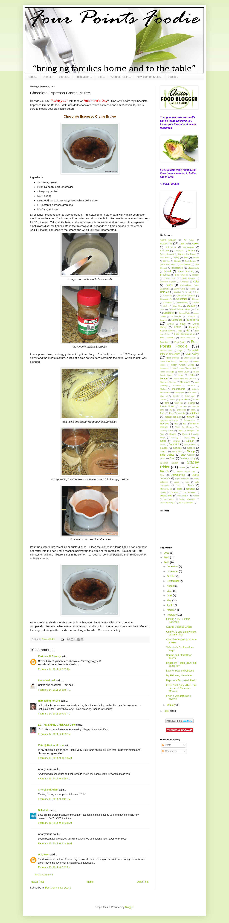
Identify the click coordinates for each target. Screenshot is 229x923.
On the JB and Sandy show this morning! (181, 633)
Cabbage (185, 282)
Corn (162, 309)
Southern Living (187, 458)
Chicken (164, 292)
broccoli (195, 275)
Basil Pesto (165, 257)
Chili (197, 292)
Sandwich (174, 444)
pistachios (181, 410)
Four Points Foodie (179, 344)
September (173, 581)
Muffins (163, 389)
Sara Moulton (190, 444)
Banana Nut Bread (186, 254)
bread (167, 271)
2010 (167, 711)
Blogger (129, 907)
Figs (180, 331)
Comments (169, 751)
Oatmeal (192, 392)
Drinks (170, 324)
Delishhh (43, 810)
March (170, 610)
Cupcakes (176, 320)
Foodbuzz (165, 342)
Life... (101, 76)
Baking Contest (167, 254)
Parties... (64, 76)
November (173, 571)
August (171, 586)
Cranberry (168, 312)
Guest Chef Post (167, 361)
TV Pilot (174, 492)
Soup (172, 458)
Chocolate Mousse (185, 295)
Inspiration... (84, 76)
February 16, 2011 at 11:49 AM (55, 843)
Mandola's (185, 382)
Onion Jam (190, 396)
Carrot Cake (179, 289)
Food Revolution (187, 338)
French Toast (166, 350)
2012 (167, 557)
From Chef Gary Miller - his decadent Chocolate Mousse (181, 688)
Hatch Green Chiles (182, 365)
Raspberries (189, 420)
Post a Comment (43, 874)
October (171, 576)
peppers (183, 406)
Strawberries (178, 474)
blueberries (177, 268)
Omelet (176, 396)
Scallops (177, 448)
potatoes (194, 413)
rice (184, 424)
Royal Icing (189, 437)
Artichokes (171, 247)
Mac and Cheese (168, 382)
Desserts (193, 320)
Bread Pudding (186, 271)
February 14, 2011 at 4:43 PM (54, 713)
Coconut (195, 303)
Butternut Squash (168, 282)
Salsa (162, 444)
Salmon (190, 440)
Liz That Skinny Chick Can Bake (57, 724)
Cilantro (195, 299)
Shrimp (191, 451)
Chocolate (167, 296)
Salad (163, 440)
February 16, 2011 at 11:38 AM (55, 822)
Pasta (166, 403)
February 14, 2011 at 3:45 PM (54, 689)
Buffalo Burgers (188, 278)
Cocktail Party (182, 303)
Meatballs (177, 385)
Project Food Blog (172, 417)
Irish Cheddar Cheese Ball (184, 368)
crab (197, 309)
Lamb (180, 375)
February (172, 614)
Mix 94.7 (191, 385)
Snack (163, 458)
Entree (177, 327)
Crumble (163, 320)
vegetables (166, 495)
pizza (193, 410)
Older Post (143, 881)
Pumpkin (190, 416)
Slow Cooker (188, 455)
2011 (167, 562)
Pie (170, 410)
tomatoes (190, 489)
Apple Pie (183, 244)
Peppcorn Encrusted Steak (181, 680)
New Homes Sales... (150, 76)
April (169, 605)
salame (176, 441)
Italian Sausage (167, 372)
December (173, 566)
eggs (182, 323)
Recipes (164, 423)
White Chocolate (185, 503)
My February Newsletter (179, 675)
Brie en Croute (181, 275)
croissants (176, 316)
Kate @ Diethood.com (51, 745)
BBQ (176, 257)
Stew (162, 475)
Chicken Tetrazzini (182, 292)
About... (48, 76)
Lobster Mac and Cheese (184, 379)
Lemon (164, 378)
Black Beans (190, 261)
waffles (196, 496)
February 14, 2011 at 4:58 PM (54, 734)
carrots (192, 289)
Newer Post (37, 881)
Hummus (164, 368)
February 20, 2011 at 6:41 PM (54, 867)
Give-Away (192, 354)
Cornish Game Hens (179, 309)
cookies (191, 306)
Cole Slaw (177, 306)
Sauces (163, 448)
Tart (187, 482)
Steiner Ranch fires (186, 471)
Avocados (178, 251)
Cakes (169, 285)
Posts (166, 744)
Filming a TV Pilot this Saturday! (178, 620)
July (169, 590)
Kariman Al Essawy (49, 656)
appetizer (166, 243)
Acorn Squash (168, 240)
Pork (162, 413)
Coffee (166, 306)
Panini (196, 399)
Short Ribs (177, 451)
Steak (182, 467)
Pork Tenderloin (177, 413)
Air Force (189, 240)
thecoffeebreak (47, 680)
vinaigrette (183, 495)
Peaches (191, 403)
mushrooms (178, 388)
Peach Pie (178, 403)
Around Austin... (121, 76)
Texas (191, 485)
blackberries (185, 264)
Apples (195, 243)
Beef (186, 257)
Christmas (181, 298)
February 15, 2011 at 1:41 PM (54, 799)
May (169, 600)
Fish (188, 330)
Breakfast (165, 274)
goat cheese (172, 358)
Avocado (164, 250)
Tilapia (179, 489)
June (170, 595)
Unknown (43, 854)
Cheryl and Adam (48, 789)
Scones (191, 448)
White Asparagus (167, 503)
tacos (176, 482)
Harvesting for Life (49, 700)
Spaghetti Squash (169, 463)
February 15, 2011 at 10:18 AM (55, 758)
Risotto (172, 434)
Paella (172, 399)
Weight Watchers (187, 499)
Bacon (191, 250)
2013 (167, 552)
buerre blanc (170, 278)
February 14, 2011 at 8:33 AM (54, 669)
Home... (32, 76)
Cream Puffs (184, 313)
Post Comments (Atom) (58, 887)
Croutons (191, 316)
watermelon (169, 499)
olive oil (163, 396)
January (171, 705)
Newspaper (180, 392)
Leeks (192, 375)
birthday (166, 261)
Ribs (176, 424)
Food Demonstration (184, 334)
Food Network (167, 337)
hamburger (184, 361)
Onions (163, 399)
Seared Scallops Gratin (179, 626)
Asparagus (188, 247)
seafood (163, 451)
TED (178, 485)
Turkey (163, 492)
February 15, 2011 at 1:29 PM (54, 778)
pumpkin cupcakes (169, 420)
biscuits (177, 261)
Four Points (180, 342)
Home (90, 881)
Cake (196, 281)
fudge (180, 350)
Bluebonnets (193, 268)
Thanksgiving (166, 489)
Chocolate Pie (166, 299)
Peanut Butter (167, 406)
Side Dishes (167, 454)
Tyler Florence (189, 492)
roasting (174, 437)
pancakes (184, 399)
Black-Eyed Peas (168, 264)
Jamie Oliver (183, 372)
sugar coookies (182, 478)
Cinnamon (167, 303)
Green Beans (190, 358)
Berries (196, 257)
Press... (173, 76)
